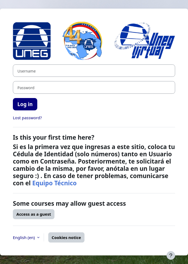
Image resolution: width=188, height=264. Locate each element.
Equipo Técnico (54, 183)
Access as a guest (33, 214)
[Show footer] (171, 255)
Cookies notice (66, 237)
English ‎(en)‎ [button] (24, 237)
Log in (25, 104)
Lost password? (27, 117)
